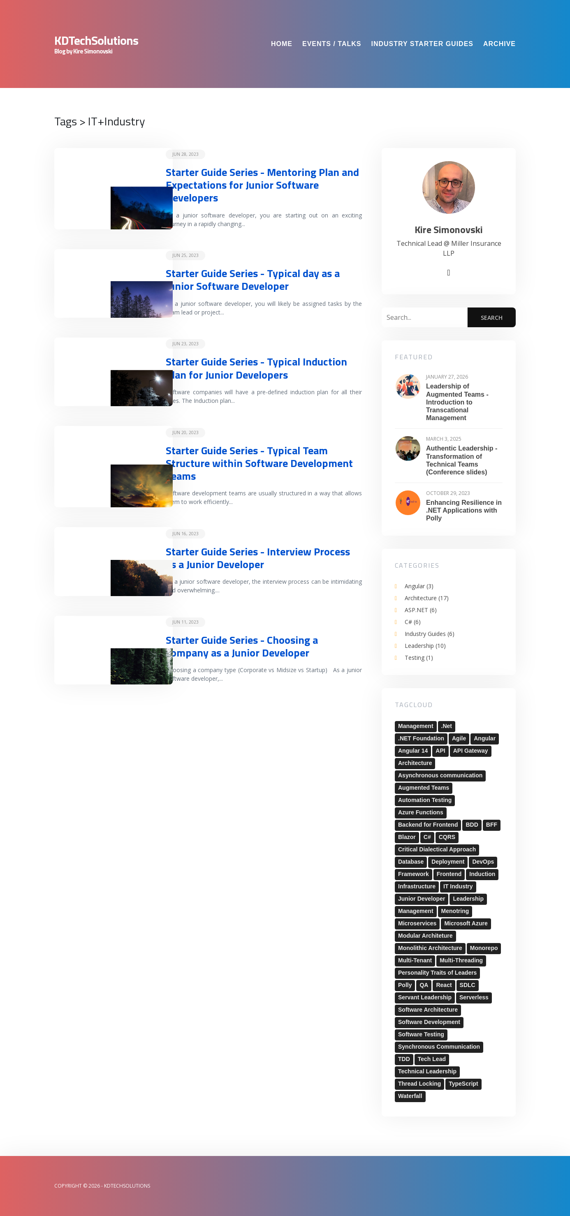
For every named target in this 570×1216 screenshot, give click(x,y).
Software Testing (421, 1034)
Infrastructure (417, 886)
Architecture (427, 598)
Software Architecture (428, 1009)
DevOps (483, 861)
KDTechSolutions (96, 40)
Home (281, 43)
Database (411, 861)
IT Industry (458, 886)
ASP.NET (421, 610)
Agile (459, 738)
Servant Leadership (425, 997)
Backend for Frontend (428, 824)
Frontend (449, 874)
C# (413, 622)
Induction (482, 874)
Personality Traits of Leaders (437, 972)
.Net (446, 726)
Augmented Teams (423, 787)
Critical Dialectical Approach (437, 849)
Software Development (429, 1022)
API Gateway (470, 750)
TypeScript (463, 1083)
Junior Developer (421, 898)
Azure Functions (420, 812)
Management (415, 726)
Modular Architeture (425, 935)
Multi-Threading (461, 960)
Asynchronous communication (440, 775)
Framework (413, 874)
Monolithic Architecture (430, 948)
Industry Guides (429, 634)
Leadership (425, 646)
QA (423, 985)
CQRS (447, 837)
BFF (491, 824)
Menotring (455, 911)
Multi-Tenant (415, 960)
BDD (472, 824)
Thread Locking (419, 1083)
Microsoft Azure (465, 923)
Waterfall (410, 1096)
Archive (499, 43)
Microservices (417, 923)
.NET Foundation (421, 738)
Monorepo (484, 948)
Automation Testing (425, 800)
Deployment (447, 861)
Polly (405, 985)
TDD (404, 1059)
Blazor (407, 837)
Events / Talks (331, 43)
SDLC (467, 985)
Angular (419, 586)
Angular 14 (413, 750)
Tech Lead (432, 1059)
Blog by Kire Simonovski (83, 51)
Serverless (474, 997)
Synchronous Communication (439, 1046)
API (440, 750)
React (444, 985)
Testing (419, 657)
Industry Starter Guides (422, 43)
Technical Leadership (427, 1071)
